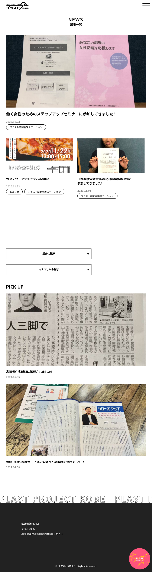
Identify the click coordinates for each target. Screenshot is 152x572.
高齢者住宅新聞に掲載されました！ (29, 371)
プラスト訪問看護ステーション (26, 127)
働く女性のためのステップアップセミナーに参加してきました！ (60, 113)
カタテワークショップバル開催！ (27, 179)
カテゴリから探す (49, 269)
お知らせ (14, 191)
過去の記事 (48, 253)
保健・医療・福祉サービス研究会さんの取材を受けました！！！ (46, 462)
